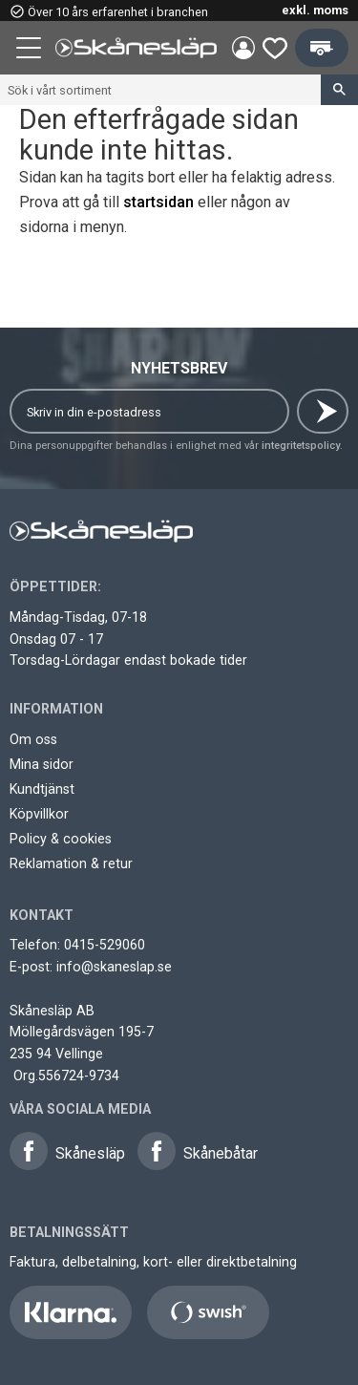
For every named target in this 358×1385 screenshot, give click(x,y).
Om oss (33, 739)
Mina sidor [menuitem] (243, 47)
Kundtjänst (42, 789)
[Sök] (339, 90)
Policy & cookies (61, 838)
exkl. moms (315, 10)
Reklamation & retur (71, 863)
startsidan (158, 202)
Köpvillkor (39, 813)
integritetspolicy (301, 445)
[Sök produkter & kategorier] (160, 90)
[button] (31, 50)
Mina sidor (42, 764)
